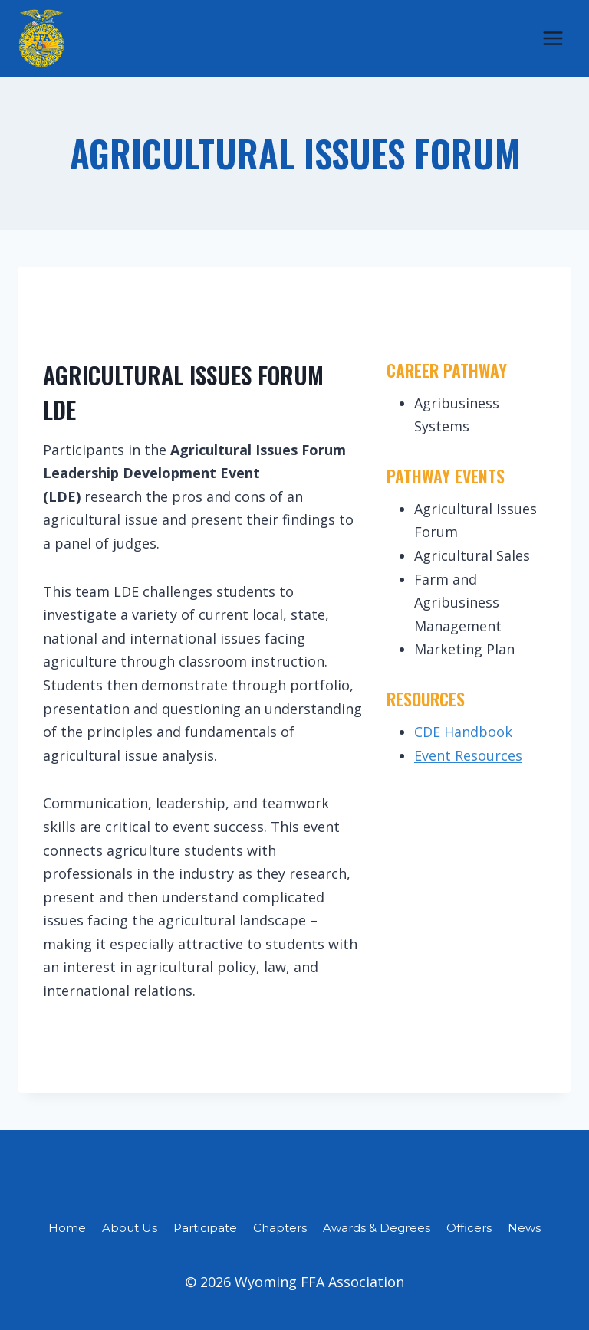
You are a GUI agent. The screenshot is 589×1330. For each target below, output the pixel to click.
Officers (469, 1227)
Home (67, 1227)
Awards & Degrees (376, 1227)
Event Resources (468, 755)
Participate (205, 1227)
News (524, 1227)
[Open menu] (553, 38)
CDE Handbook (463, 731)
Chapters (280, 1227)
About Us (129, 1227)
